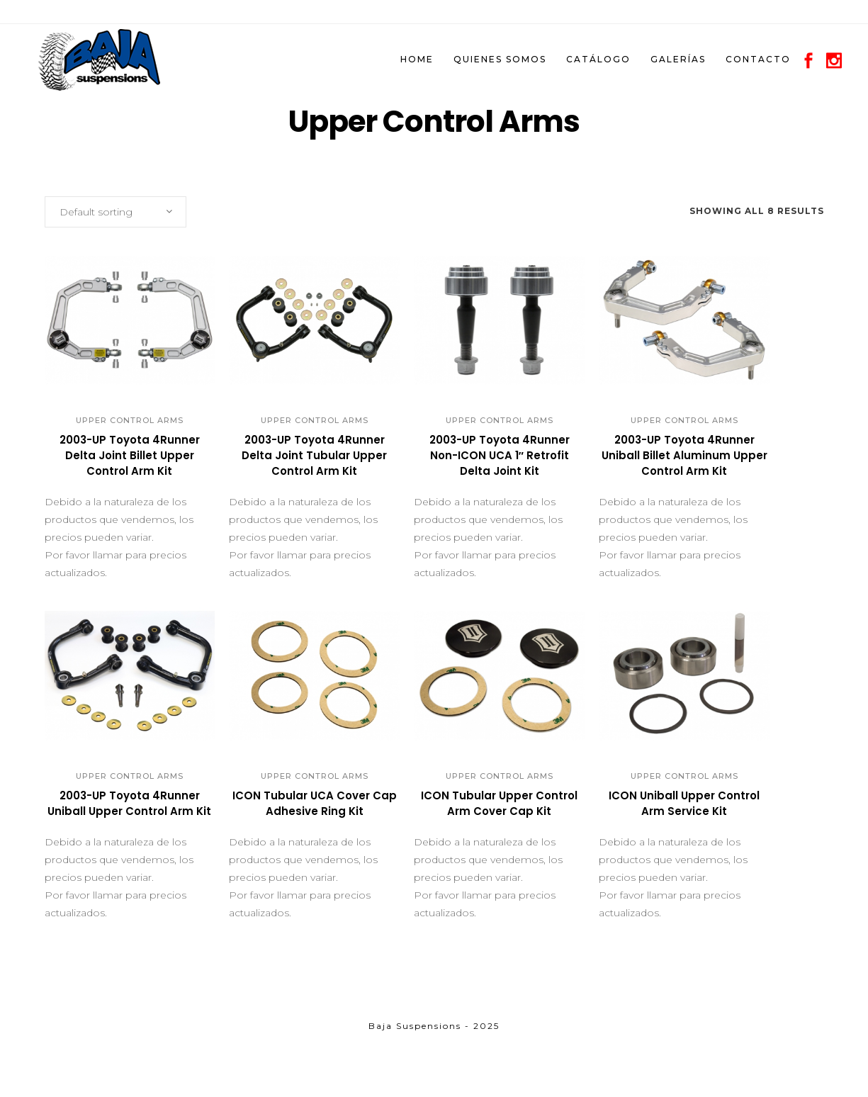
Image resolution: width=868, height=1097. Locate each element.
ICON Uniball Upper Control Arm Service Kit (684, 803)
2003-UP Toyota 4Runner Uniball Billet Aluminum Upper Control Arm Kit (684, 455)
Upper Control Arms (130, 420)
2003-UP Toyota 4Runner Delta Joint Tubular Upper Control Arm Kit (314, 455)
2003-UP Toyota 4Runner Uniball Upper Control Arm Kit (129, 803)
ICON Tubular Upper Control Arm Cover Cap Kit (499, 803)
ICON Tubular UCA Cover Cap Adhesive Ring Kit (314, 803)
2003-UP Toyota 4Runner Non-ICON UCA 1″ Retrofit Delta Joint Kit (499, 455)
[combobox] (115, 211)
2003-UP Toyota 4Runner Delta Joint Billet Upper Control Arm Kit (130, 455)
